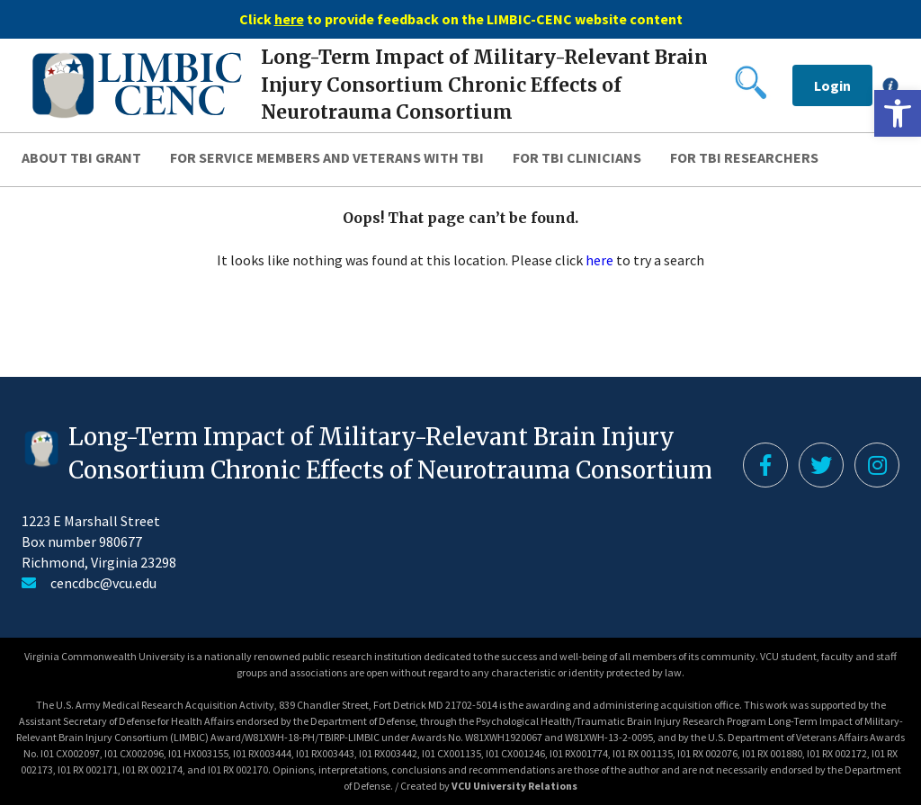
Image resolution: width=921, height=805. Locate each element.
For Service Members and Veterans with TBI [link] (327, 157)
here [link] (599, 260)
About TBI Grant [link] (81, 157)
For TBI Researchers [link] (744, 157)
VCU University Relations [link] (514, 785)
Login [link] (832, 85)
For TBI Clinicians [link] (577, 157)
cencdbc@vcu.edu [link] (103, 583)
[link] (897, 113)
